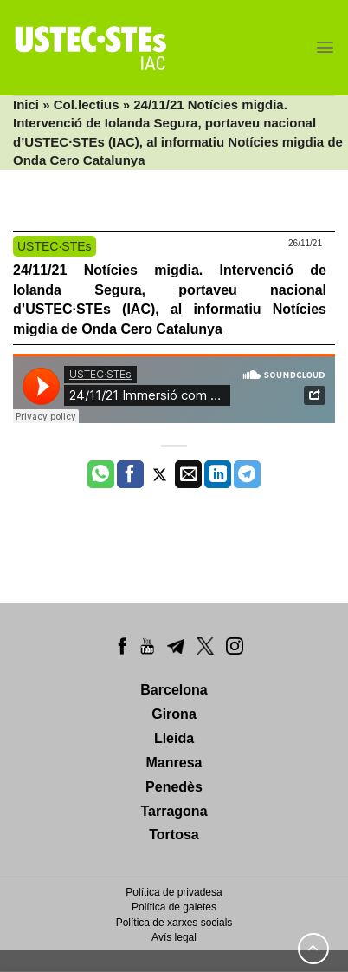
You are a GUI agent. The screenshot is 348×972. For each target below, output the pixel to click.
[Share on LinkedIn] (217, 474)
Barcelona (173, 689)
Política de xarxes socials (174, 923)
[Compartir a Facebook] (130, 474)
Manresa (174, 762)
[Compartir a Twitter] (159, 474)
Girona (174, 714)
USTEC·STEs (54, 246)
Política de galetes (174, 907)
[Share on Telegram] (247, 474)
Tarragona (173, 811)
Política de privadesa (174, 892)
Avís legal (174, 937)
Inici (26, 104)
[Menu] (325, 47)
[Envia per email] (188, 474)
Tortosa (173, 834)
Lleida (174, 738)
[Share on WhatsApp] (100, 474)
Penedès (174, 787)
